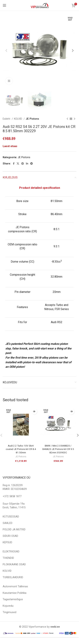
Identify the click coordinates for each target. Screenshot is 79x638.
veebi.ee (55, 626)
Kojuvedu (8, 605)
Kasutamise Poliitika (14, 592)
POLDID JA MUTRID (14, 529)
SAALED (7, 523)
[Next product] (74, 119)
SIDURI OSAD (10, 536)
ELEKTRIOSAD (11, 551)
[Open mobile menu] (4, 5)
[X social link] (18, 163)
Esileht (7, 118)
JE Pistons (32, 118)
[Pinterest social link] (22, 163)
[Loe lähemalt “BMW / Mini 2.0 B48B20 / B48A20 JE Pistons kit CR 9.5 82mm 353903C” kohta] (71, 411)
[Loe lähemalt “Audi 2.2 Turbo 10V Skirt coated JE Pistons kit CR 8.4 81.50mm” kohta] (34, 411)
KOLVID (18, 118)
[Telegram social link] (31, 163)
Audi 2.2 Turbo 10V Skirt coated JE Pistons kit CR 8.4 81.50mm (21, 449)
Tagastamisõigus (13, 599)
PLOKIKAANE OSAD (14, 564)
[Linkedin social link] (27, 163)
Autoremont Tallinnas (15, 586)
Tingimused (9, 612)
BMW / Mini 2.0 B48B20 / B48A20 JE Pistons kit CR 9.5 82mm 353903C (58, 449)
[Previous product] (67, 119)
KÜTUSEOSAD (11, 516)
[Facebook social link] (14, 163)
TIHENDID (8, 558)
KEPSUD (7, 542)
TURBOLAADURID (13, 577)
